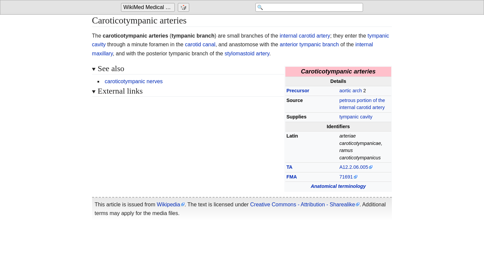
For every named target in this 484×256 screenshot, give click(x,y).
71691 (346, 177)
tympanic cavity (355, 116)
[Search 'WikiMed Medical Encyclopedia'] (309, 7)
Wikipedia (168, 204)
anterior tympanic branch (309, 44)
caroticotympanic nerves (134, 81)
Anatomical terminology (338, 186)
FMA (291, 177)
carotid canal (200, 44)
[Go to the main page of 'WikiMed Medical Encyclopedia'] (148, 7)
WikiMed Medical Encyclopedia (149, 7)
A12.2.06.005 (353, 167)
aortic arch (350, 90)
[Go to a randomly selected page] (184, 7)
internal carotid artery (305, 36)
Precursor (297, 90)
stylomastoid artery (247, 53)
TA (289, 167)
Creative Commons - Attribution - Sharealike (302, 204)
